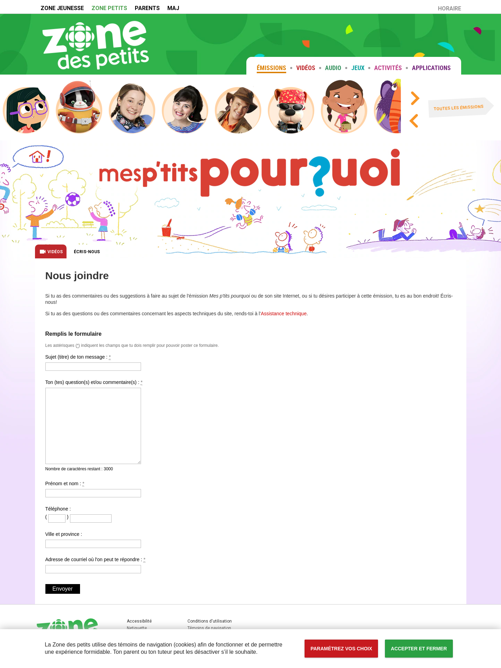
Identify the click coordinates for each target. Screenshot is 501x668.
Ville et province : (93, 539)
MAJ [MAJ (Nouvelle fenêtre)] (173, 8)
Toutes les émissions (459, 108)
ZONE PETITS (109, 8)
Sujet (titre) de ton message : (93, 362)
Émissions (271, 67)
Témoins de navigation (209, 628)
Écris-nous (87, 251)
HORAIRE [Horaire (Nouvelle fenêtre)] (451, 9)
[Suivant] (415, 99)
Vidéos (305, 67)
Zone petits (95, 44)
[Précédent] (413, 122)
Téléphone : (58, 509)
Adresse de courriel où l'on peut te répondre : (95, 565)
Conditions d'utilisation (209, 621)
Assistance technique (284, 313)
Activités (388, 67)
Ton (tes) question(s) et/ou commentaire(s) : (94, 421)
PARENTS (147, 8)
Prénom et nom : (93, 489)
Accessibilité (139, 621)
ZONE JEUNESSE (62, 8)
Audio (333, 67)
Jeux (357, 67)
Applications (431, 67)
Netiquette (137, 628)
